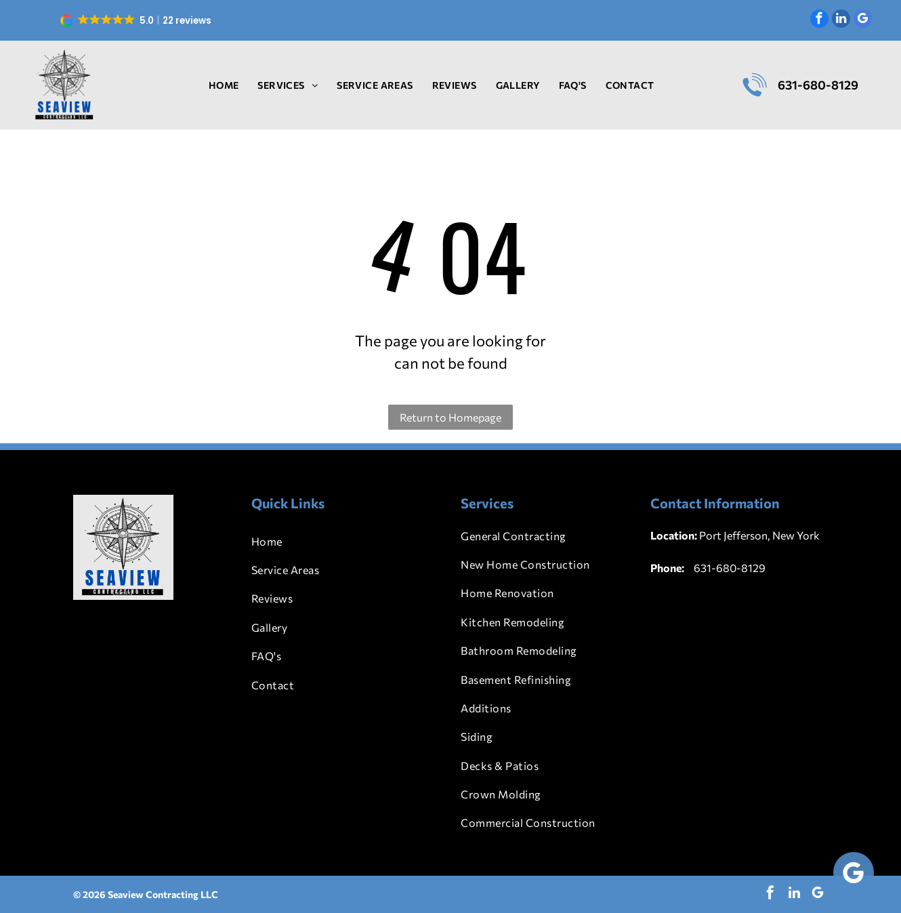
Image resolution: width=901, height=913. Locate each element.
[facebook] (819, 20)
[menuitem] (224, 85)
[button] (137, 20)
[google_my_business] (863, 20)
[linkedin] (841, 20)
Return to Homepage (450, 417)
